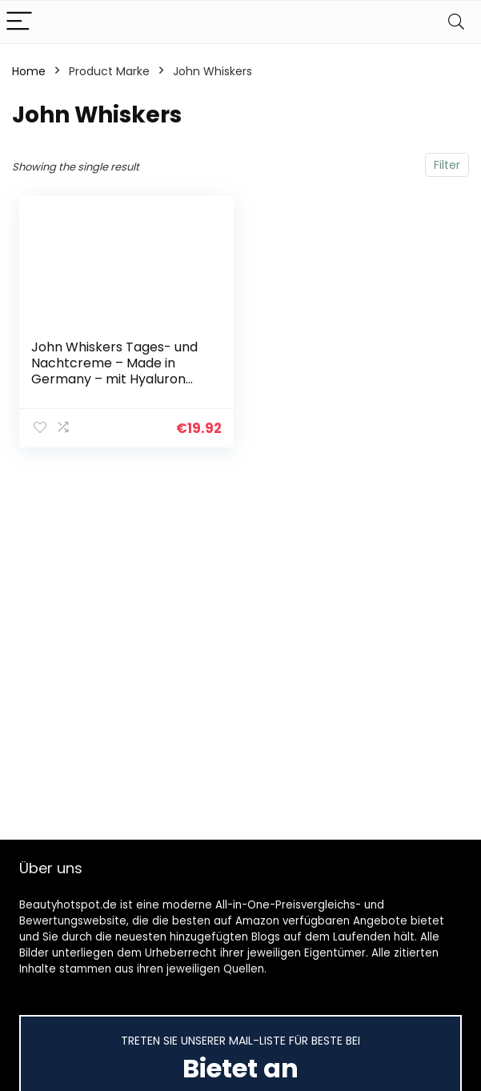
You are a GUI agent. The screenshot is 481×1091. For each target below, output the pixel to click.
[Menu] (19, 22)
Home (29, 71)
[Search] (456, 22)
